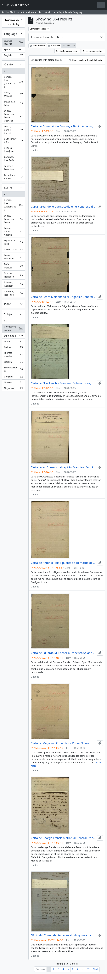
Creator (9, 64)
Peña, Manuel (13, 94)
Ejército (13, 362)
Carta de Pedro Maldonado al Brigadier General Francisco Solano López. (63, 297)
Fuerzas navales (13, 354)
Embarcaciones (13, 369)
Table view (69, 45)
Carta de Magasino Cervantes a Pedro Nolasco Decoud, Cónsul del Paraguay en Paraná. (63, 743)
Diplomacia (13, 336)
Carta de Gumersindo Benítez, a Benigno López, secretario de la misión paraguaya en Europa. (63, 126)
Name (8, 187)
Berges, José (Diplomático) (13, 81)
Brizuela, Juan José (13, 149)
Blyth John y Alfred (13, 140)
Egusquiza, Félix (13, 103)
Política (13, 347)
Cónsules (13, 377)
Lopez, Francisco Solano (13, 219)
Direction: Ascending (92, 51)
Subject (9, 314)
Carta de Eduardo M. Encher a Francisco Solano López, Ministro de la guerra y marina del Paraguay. (63, 653)
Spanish (13, 50)
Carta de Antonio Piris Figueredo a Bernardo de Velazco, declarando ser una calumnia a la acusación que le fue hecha (63, 562)
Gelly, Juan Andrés (13, 176)
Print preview (37, 45)
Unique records (13, 42)
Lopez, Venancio (13, 257)
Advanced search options (47, 37)
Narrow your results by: (13, 22)
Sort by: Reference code (67, 51)
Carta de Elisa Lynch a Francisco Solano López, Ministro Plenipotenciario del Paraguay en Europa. (63, 383)
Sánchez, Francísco (13, 167)
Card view (54, 45)
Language (10, 34)
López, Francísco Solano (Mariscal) (13, 115)
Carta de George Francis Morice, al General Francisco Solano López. (63, 838)
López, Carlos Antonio (13, 130)
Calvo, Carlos (13, 250)
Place (7, 304)
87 (88, 969)
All (5, 71)
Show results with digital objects (85, 60)
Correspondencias (13, 328)
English (13, 56)
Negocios (13, 388)
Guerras (13, 383)
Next (95, 969)
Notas (13, 342)
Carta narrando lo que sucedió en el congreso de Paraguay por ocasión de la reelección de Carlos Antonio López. (63, 206)
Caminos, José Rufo (13, 158)
